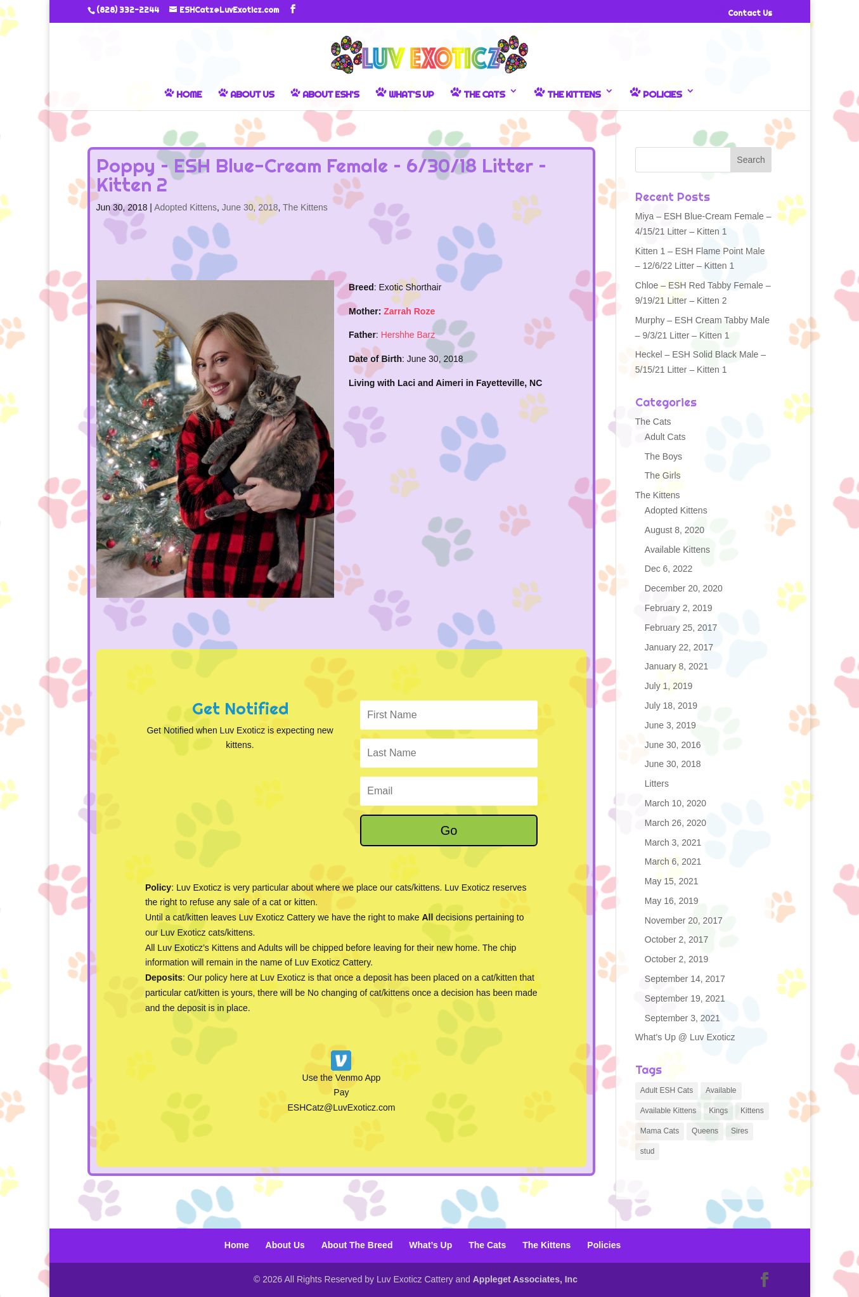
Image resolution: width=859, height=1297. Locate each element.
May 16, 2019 (672, 901)
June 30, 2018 (250, 207)
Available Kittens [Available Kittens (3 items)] (668, 1110)
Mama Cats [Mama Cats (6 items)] (659, 1130)
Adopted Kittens (185, 207)
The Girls (663, 475)
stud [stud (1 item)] (647, 1151)
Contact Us (744, 12)
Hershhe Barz (408, 335)
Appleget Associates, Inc (525, 1279)
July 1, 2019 (669, 686)
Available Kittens (677, 550)
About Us (246, 93)
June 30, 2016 (673, 745)
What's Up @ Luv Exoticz (685, 1037)
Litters (657, 783)
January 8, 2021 (676, 666)
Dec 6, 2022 (669, 569)
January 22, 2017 (679, 647)
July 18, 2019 (671, 705)
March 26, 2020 (675, 823)
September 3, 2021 (682, 1018)
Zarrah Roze (409, 311)
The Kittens (567, 93)
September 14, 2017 (685, 979)
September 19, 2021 (685, 998)
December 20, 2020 (684, 588)
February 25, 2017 (681, 628)
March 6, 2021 (673, 861)
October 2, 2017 (676, 939)
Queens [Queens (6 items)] (705, 1130)
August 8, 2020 (674, 530)
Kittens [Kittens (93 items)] (752, 1110)
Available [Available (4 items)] (721, 1090)
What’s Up (404, 93)
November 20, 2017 (684, 920)
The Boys (663, 456)
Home (183, 93)
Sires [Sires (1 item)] (739, 1130)
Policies (655, 93)
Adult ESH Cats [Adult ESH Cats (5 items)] (666, 1090)
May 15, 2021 (672, 881)
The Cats (477, 93)
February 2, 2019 (679, 608)
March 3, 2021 (673, 842)
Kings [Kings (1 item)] (718, 1110)
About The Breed (357, 1245)
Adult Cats (665, 437)
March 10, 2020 (675, 803)
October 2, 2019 (676, 959)
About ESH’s (324, 93)
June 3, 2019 (670, 725)
